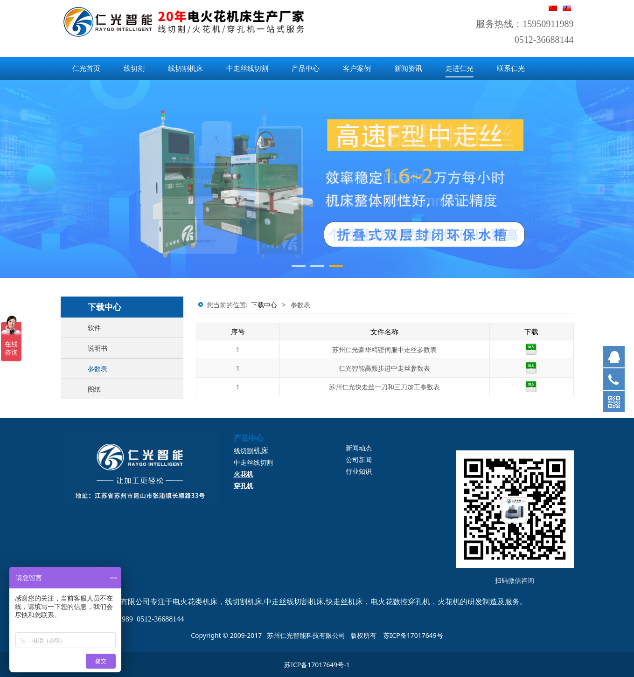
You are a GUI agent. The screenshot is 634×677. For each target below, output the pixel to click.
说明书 (97, 348)
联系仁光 (511, 68)
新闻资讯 (408, 68)
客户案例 (357, 68)
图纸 (94, 389)
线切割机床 (185, 68)
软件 (94, 327)
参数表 (97, 368)
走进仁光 (460, 68)
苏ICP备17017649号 (413, 635)
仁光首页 (86, 68)
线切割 (134, 68)
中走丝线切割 (247, 68)
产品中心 (306, 68)
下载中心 (264, 304)
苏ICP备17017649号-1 (317, 664)
